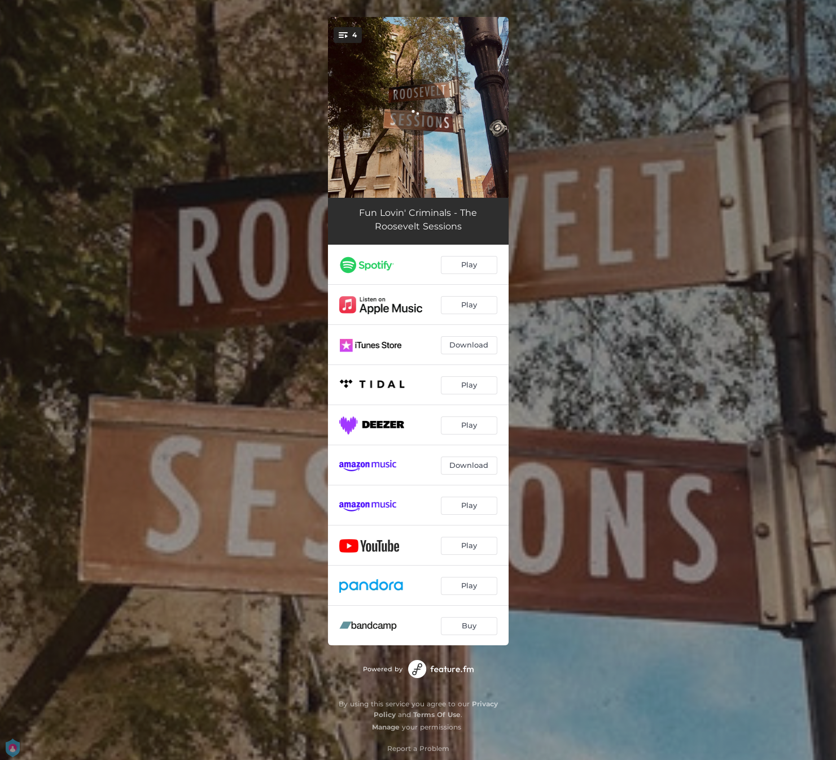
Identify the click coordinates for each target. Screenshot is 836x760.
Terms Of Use (437, 714)
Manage (386, 727)
